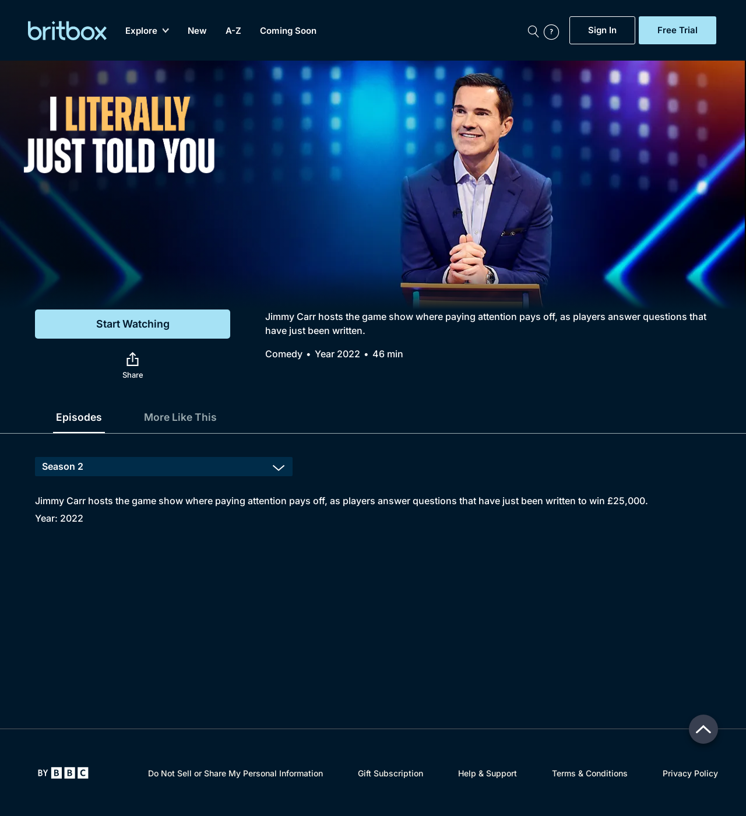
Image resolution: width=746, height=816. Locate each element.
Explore (147, 30)
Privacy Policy (690, 773)
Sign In (602, 30)
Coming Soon (288, 30)
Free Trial (677, 30)
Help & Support (487, 773)
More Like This (182, 417)
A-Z (233, 30)
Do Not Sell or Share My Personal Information (235, 773)
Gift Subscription (390, 773)
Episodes (79, 417)
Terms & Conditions (590, 773)
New (197, 30)
